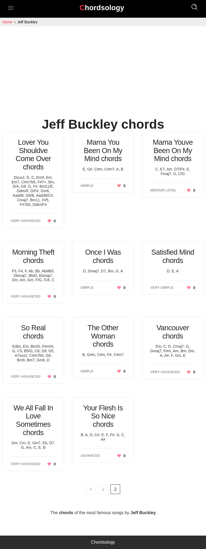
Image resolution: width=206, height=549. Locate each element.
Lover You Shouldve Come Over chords (33, 154)
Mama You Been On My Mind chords (103, 150)
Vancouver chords (173, 332)
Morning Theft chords (33, 256)
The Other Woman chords (102, 336)
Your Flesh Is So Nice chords (103, 416)
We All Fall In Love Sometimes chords (33, 420)
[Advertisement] (103, 66)
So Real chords (33, 332)
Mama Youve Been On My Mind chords (173, 150)
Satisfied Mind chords (172, 256)
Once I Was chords (103, 256)
